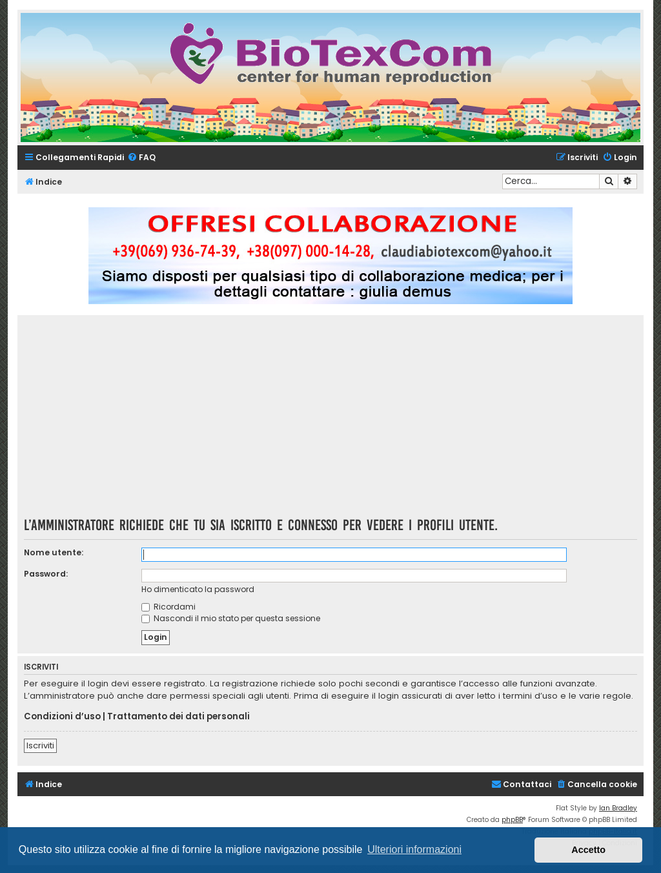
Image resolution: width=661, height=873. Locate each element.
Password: (46, 573)
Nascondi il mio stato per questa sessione (230, 618)
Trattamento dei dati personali (178, 717)
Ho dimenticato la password (197, 589)
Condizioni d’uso (62, 717)
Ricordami (168, 606)
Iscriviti (40, 745)
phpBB (512, 820)
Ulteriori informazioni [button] (414, 849)
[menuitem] (141, 158)
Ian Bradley (618, 808)
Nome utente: (53, 552)
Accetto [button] (588, 850)
